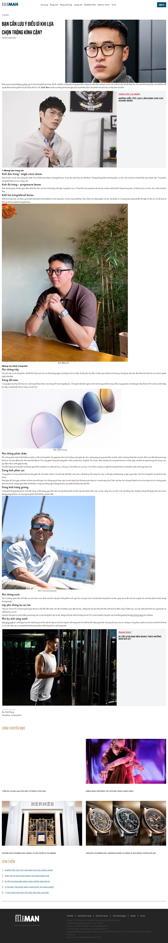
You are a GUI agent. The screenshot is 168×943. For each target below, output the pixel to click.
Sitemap (133, 916)
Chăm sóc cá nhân (129, 94)
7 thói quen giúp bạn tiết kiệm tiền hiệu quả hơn (27, 893)
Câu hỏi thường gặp (119, 916)
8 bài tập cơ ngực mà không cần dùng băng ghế (27, 876)
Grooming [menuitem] (44, 5)
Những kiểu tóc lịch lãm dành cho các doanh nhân (29, 870)
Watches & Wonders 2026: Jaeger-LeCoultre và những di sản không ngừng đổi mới (121, 853)
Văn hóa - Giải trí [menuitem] (104, 5)
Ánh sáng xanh (7, 623)
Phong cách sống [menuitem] (66, 5)
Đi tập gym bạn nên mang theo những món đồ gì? (27, 881)
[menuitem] (126, 4)
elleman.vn (97, 932)
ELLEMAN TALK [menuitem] (90, 5)
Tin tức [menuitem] (114, 5)
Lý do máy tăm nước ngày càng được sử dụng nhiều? (29, 887)
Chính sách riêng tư (102, 916)
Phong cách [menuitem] (54, 5)
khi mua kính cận (24, 84)
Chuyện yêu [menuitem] (78, 5)
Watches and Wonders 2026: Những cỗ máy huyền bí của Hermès (29, 853)
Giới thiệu (70, 916)
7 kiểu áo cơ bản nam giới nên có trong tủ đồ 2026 (24, 791)
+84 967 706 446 (82, 926)
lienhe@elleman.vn (101, 926)
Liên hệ (142, 916)
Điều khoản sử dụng (84, 916)
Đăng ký (161, 4)
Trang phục (125, 632)
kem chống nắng (136, 615)
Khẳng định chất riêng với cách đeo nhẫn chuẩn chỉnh (109, 791)
